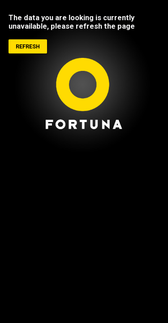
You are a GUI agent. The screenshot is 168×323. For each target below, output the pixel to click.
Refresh (28, 47)
